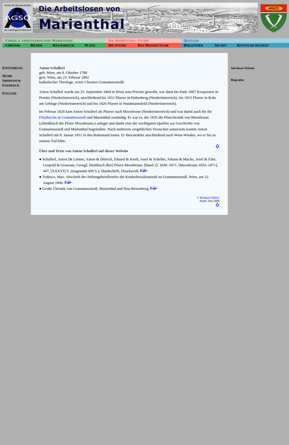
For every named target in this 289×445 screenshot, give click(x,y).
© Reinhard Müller (208, 197)
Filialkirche (48, 117)
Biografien (237, 80)
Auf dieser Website (242, 68)
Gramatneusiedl (74, 117)
